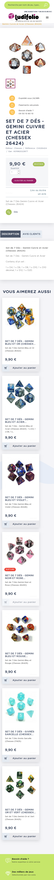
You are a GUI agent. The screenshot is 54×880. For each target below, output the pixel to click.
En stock (38, 164)
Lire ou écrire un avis (38, 192)
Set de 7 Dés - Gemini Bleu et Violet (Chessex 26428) (19, 498)
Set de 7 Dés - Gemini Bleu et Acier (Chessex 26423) (19, 420)
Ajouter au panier (24, 180)
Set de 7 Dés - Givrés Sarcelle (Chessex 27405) (19, 733)
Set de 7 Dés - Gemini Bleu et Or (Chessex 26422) (19, 342)
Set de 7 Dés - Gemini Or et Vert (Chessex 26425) (19, 811)
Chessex (18, 148)
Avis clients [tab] (31, 234)
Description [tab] (10, 234)
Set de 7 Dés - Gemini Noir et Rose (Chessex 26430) (19, 577)
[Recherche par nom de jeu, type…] (27, 5)
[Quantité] (15, 172)
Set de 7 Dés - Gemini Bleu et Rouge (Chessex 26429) (19, 655)
